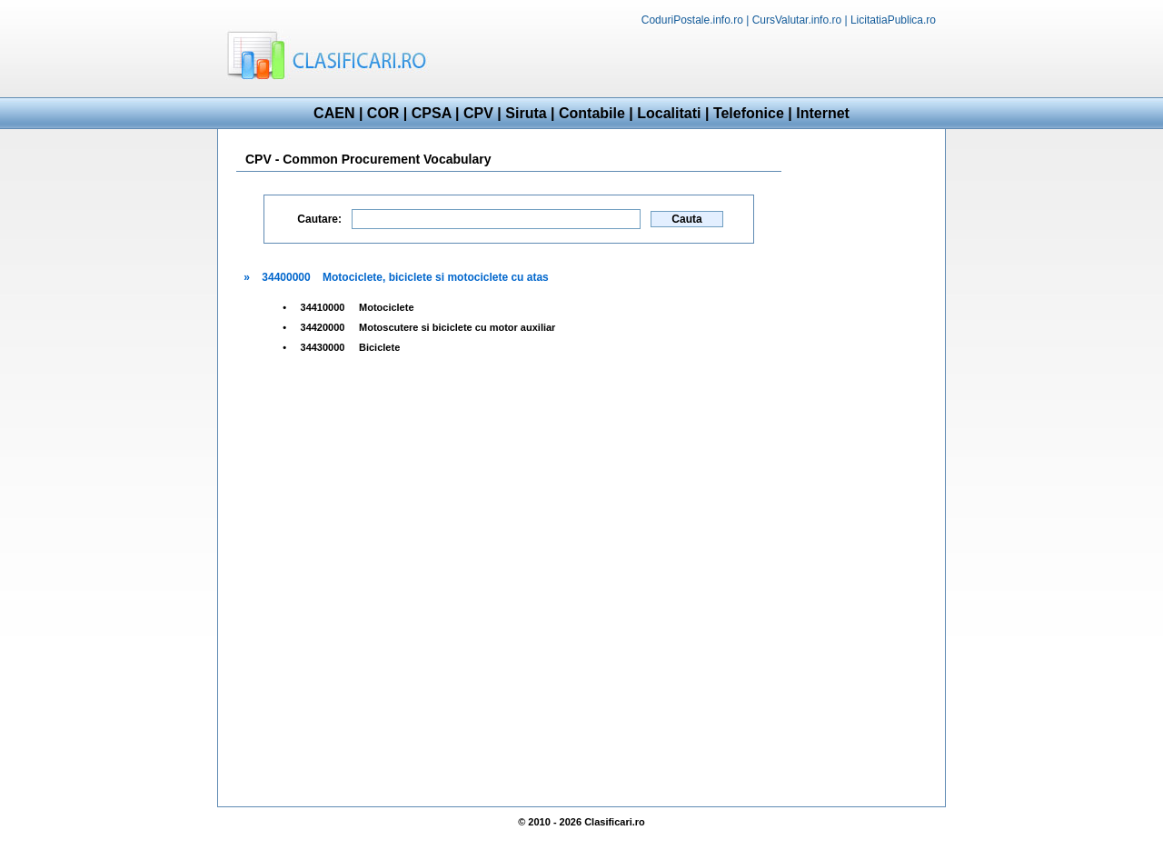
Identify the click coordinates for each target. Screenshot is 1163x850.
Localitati (669, 113)
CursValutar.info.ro (797, 20)
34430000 (323, 347)
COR (383, 113)
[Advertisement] (732, 60)
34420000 (323, 327)
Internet (823, 113)
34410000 (323, 307)
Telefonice (748, 113)
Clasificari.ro (614, 821)
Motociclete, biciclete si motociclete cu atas (436, 277)
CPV (478, 113)
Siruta (525, 113)
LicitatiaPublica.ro (893, 20)
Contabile (592, 113)
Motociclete (386, 307)
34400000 (286, 277)
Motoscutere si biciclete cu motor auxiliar (457, 327)
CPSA (432, 113)
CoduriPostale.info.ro (692, 20)
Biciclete (379, 347)
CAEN (333, 113)
